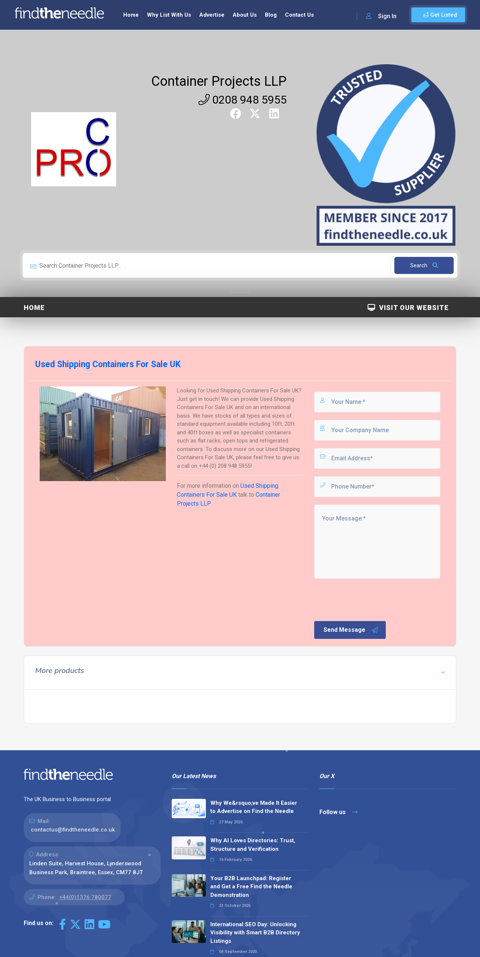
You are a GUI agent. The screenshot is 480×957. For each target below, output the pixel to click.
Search (424, 265)
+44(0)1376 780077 (85, 897)
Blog (271, 15)
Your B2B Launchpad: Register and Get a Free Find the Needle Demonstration (251, 886)
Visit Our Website (408, 307)
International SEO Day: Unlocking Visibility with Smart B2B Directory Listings (255, 932)
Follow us (338, 812)
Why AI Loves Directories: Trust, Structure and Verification (252, 844)
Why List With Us (169, 15)
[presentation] (369, 599)
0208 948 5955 (242, 99)
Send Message (350, 630)
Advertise (211, 15)
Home (131, 15)
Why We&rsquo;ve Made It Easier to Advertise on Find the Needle (253, 807)
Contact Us (299, 15)
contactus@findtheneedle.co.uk (73, 829)
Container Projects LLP (219, 81)
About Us (245, 15)
